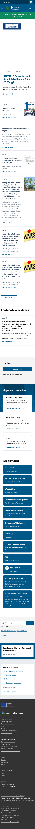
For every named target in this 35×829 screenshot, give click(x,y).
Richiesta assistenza (7, 813)
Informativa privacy (7, 817)
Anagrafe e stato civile (8, 742)
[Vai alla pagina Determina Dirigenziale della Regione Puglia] (9, 146)
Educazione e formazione (9, 746)
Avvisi (3, 764)
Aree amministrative (7, 724)
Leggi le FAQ (5, 806)
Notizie (3, 760)
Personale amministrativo (9, 730)
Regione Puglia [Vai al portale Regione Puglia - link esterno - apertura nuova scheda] (7, 2)
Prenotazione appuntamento (10, 808)
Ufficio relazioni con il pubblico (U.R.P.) (13, 796)
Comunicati (4, 762)
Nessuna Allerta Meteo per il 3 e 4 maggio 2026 (18, 15)
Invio (30, 623)
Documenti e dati (6, 733)
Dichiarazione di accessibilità (10, 822)
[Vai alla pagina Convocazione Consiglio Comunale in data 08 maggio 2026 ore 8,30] (8, 171)
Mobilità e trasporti (7, 748)
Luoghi (3, 773)
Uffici (2, 726)
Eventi (3, 775)
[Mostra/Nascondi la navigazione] (2, 8)
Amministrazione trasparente (10, 815)
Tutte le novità (9, 298)
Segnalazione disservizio (8, 811)
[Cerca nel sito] (30, 8)
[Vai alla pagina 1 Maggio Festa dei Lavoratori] (8, 117)
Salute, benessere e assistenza (10, 751)
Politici (3, 728)
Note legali (4, 819)
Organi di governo (6, 722)
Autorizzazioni (5, 744)
